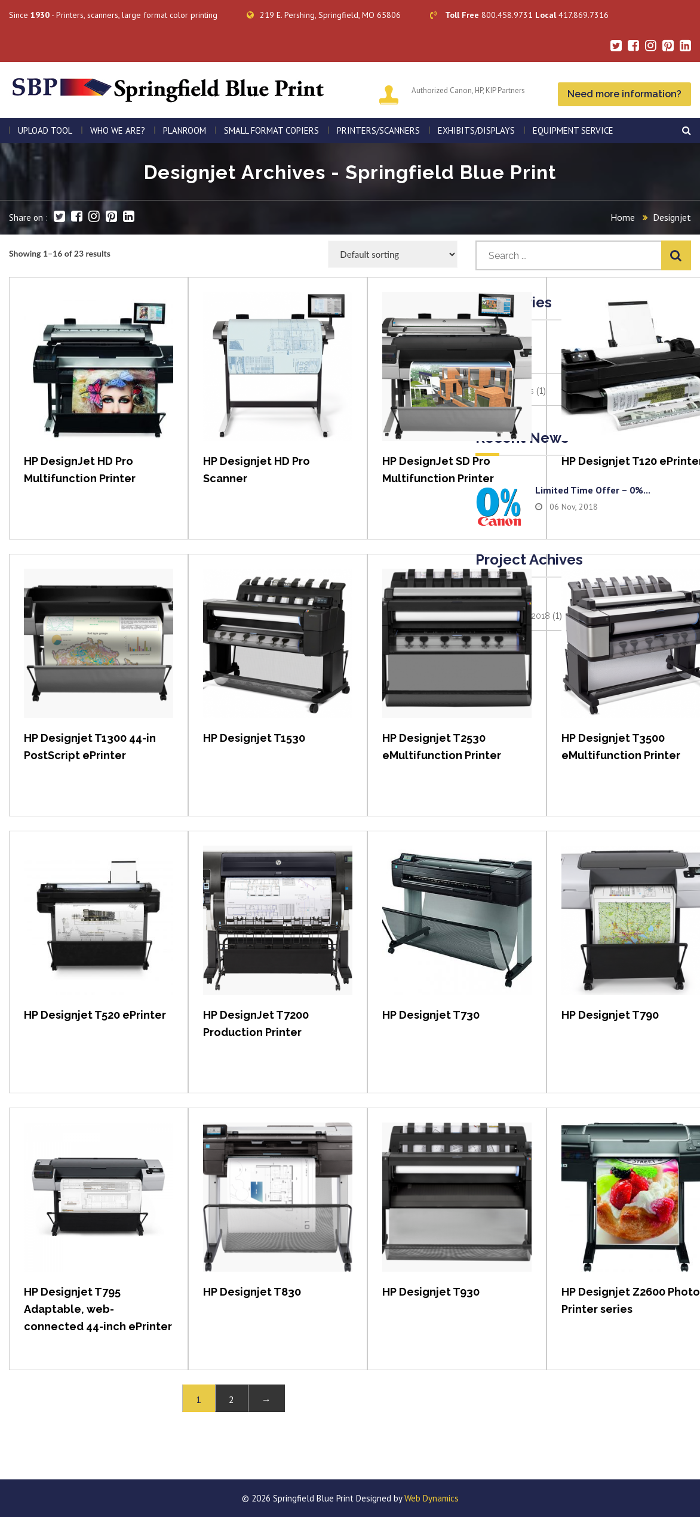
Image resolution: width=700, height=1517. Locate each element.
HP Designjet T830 (252, 1291)
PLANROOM (184, 130)
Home (622, 217)
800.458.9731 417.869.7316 (519, 15)
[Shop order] (393, 254)
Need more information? (624, 94)
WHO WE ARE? (117, 130)
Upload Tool (45, 130)
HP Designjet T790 (610, 1015)
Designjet (672, 217)
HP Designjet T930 (431, 1291)
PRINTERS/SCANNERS (378, 130)
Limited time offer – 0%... (592, 490)
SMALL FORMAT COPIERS (271, 130)
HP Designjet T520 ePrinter (95, 1015)
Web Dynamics (431, 1498)
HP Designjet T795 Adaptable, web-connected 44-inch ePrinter (98, 1309)
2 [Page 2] (231, 1399)
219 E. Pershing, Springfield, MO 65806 (324, 15)
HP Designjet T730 (431, 1015)
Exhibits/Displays (476, 130)
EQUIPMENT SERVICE (573, 130)
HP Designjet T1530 (254, 738)
